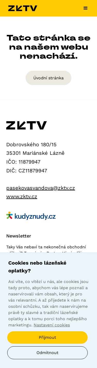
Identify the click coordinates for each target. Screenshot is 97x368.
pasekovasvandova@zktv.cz (40, 188)
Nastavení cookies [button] (52, 325)
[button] (83, 8)
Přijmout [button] (47, 337)
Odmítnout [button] (47, 352)
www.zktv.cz (21, 196)
